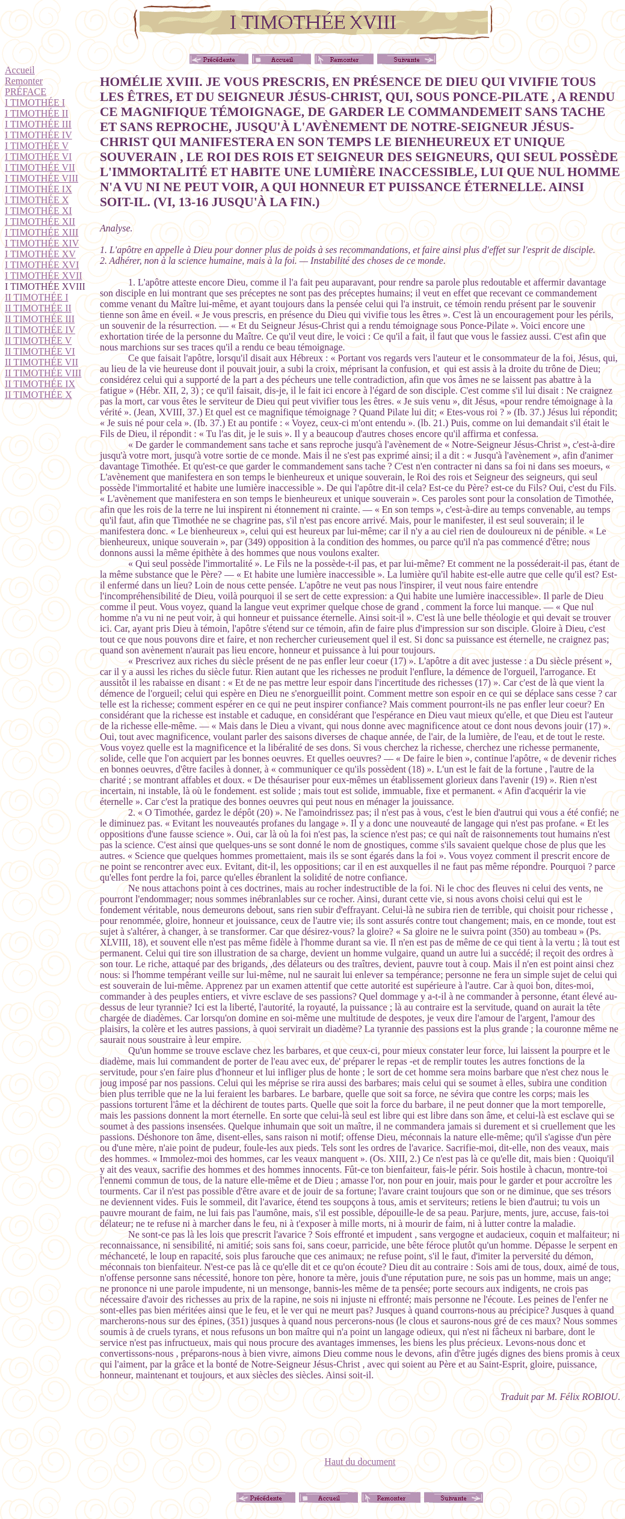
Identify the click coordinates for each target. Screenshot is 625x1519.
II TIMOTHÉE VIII (43, 373)
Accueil (20, 70)
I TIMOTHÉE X (37, 200)
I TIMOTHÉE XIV (42, 243)
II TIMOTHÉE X (38, 395)
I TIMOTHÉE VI (38, 156)
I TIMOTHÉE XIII (41, 232)
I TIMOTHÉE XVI (42, 265)
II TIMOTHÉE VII (41, 362)
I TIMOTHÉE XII (40, 221)
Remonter (24, 81)
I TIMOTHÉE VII (40, 167)
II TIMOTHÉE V (38, 340)
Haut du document (359, 1461)
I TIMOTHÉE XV (40, 254)
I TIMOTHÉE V (37, 146)
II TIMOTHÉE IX (40, 384)
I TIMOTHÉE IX (38, 189)
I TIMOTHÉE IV (38, 135)
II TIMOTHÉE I (36, 297)
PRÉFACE (25, 92)
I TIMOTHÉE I (35, 102)
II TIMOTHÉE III (40, 319)
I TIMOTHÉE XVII (43, 275)
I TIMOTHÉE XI (38, 211)
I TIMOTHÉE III (38, 124)
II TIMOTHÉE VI (40, 351)
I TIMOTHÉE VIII (41, 178)
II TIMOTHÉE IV (40, 330)
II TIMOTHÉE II (38, 308)
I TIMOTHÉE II (36, 113)
